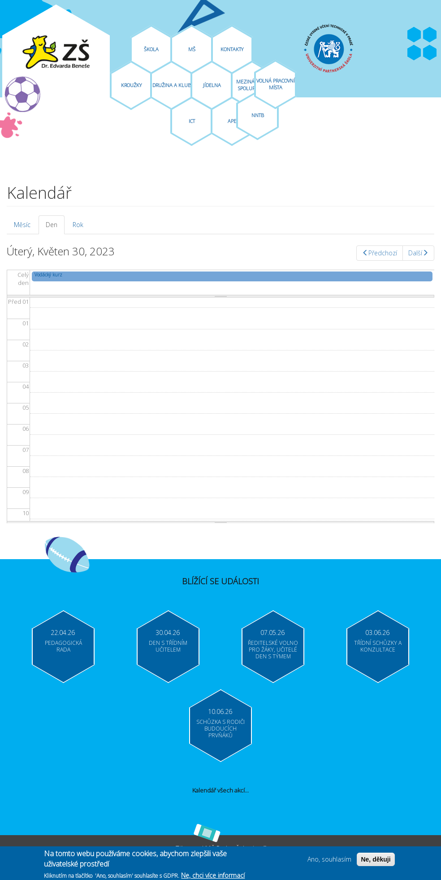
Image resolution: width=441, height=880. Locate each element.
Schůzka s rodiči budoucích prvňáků (220, 728)
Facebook (414, 35)
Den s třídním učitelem (168, 646)
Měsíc (22, 224)
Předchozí (379, 253)
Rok (78, 224)
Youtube (430, 35)
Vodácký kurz (48, 274)
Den (55, 227)
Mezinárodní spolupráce (252, 85)
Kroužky (131, 85)
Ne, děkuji (375, 860)
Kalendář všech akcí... (220, 790)
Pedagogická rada (63, 646)
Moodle (430, 52)
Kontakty (231, 49)
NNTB (257, 115)
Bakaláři (414, 52)
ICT (192, 121)
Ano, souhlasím (329, 860)
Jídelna (212, 85)
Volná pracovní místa (275, 84)
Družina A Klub (171, 85)
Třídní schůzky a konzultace (378, 646)
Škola (151, 49)
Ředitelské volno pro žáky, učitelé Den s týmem (273, 649)
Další (418, 253)
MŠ (191, 49)
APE (232, 121)
